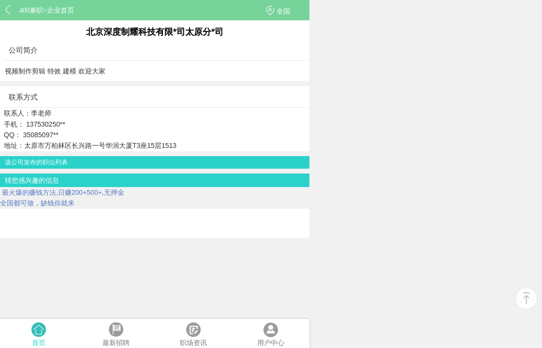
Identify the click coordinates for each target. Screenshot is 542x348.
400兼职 (31, 10)
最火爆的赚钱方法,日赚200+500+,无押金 (62, 192)
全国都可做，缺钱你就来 (37, 203)
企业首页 (60, 10)
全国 (283, 11)
